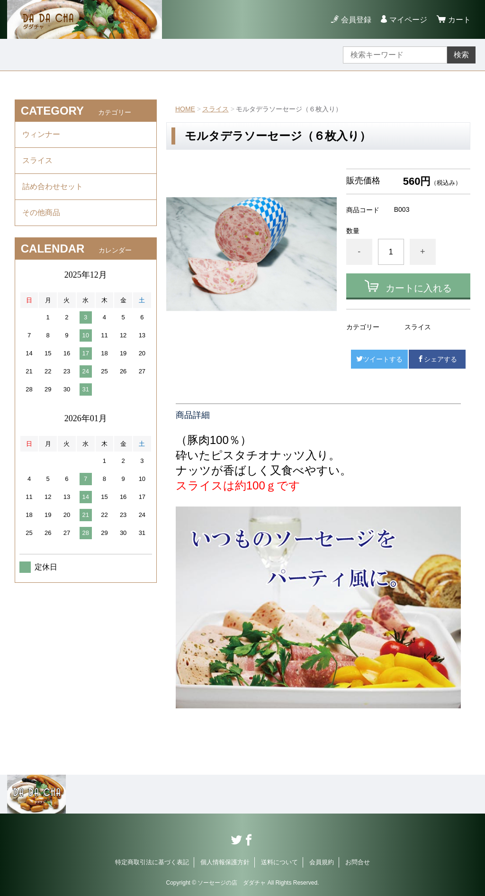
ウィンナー (41, 134)
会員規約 (321, 862)
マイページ (408, 20)
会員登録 (356, 20)
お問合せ (357, 862)
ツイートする (379, 359)
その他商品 (41, 212)
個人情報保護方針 (225, 862)
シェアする (437, 359)
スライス (215, 109)
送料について (279, 862)
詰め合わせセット (52, 186)
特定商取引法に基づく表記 (152, 862)
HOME (185, 109)
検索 (461, 55)
